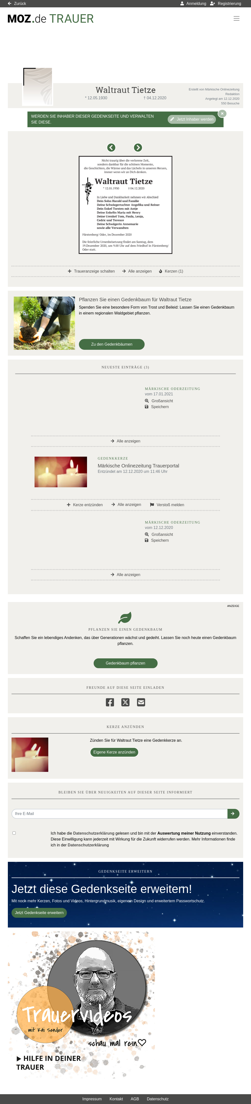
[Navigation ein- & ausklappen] (236, 18)
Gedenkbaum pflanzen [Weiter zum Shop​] (125, 663)
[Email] (141, 701)
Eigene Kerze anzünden (114, 752)
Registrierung (225, 3)
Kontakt (116, 1099)
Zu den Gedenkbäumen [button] (111, 344)
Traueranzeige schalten (91, 271)
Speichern (157, 407)
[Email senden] (120, 814)
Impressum (92, 1099)
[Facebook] (110, 701)
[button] (112, 150)
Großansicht (159, 401)
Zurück (17, 3)
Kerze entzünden (85, 505)
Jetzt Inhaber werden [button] (191, 119)
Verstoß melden (167, 505)
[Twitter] (125, 701)
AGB (135, 1099)
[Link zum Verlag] (51, 18)
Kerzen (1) (171, 271)
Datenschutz (158, 1099)
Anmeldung (193, 3)
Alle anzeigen (137, 271)
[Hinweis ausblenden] (222, 113)
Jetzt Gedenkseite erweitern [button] (39, 913)
